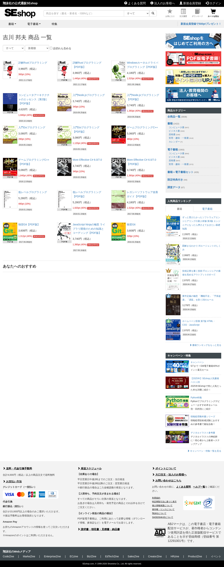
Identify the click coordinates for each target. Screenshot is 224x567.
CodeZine (8, 556)
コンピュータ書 (179, 127)
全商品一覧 (173, 116)
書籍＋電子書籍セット (180, 172)
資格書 (174, 134)
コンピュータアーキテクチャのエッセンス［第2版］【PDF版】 (34, 99)
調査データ (173, 187)
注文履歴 (183, 13)
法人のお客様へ (162, 3)
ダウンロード (197, 13)
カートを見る (213, 13)
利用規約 (156, 498)
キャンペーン (93, 79)
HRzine (175, 556)
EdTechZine (112, 556)
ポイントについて (164, 468)
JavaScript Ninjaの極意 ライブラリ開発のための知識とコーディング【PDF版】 (89, 228)
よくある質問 (135, 3)
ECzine (74, 556)
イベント (216, 556)
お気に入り (170, 13)
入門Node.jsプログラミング (89, 95)
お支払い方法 (12, 481)
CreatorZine (155, 556)
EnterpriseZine (52, 556)
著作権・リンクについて (163, 509)
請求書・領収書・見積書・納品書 (99, 529)
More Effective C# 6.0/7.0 (87, 159)
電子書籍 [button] (32, 23)
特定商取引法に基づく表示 (164, 501)
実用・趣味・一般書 (181, 138)
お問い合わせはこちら (166, 480)
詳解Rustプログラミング (32, 62)
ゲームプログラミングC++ (142, 127)
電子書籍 (172, 149)
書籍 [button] (11, 23)
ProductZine (195, 556)
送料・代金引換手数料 (17, 468)
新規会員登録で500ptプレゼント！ (201, 23)
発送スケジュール (90, 468)
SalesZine (133, 556)
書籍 (170, 123)
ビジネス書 (177, 131)
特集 (54, 23)
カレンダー (175, 141)
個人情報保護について (162, 505)
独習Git (131, 224)
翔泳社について (159, 513)
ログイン (213, 3)
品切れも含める (60, 48)
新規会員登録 (190, 3)
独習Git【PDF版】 (29, 224)
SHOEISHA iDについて (162, 517)
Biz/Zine (91, 556)
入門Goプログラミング (31, 127)
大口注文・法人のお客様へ (169, 474)
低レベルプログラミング (32, 192)
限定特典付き (175, 179)
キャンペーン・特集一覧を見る (204, 451)
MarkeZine (29, 556)
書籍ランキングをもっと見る (205, 345)
